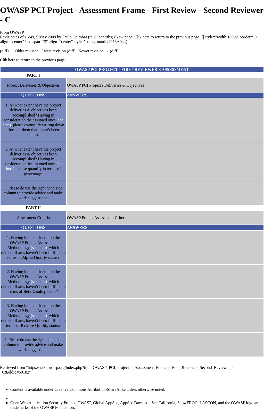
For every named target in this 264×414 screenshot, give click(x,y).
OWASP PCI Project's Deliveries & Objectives (105, 85)
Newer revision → (93, 51)
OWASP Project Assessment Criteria (97, 218)
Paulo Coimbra (74, 37)
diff (71, 51)
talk (92, 37)
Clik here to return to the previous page (166, 37)
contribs (105, 37)
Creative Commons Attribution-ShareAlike (90, 389)
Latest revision (54, 51)
